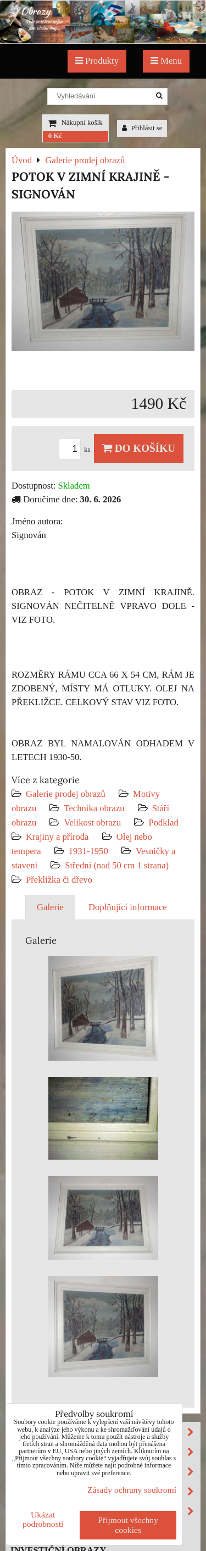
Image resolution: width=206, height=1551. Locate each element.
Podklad (163, 822)
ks (76, 449)
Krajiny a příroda (57, 837)
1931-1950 (88, 851)
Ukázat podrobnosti (43, 1519)
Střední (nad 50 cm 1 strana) (117, 865)
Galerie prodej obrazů (65, 794)
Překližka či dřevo (59, 879)
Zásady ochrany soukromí (131, 1489)
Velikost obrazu (92, 822)
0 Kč (55, 136)
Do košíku (138, 448)
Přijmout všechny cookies (128, 1525)
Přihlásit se (142, 128)
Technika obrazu (94, 808)
